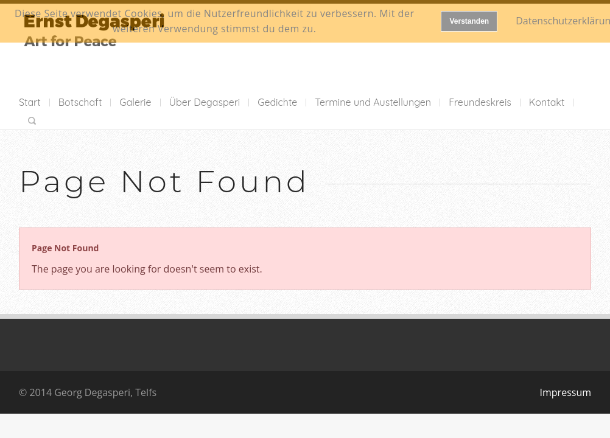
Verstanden (469, 21)
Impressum (565, 392)
